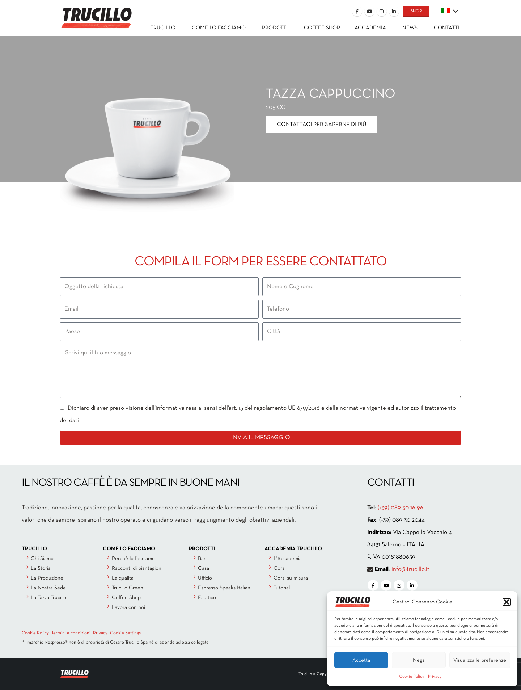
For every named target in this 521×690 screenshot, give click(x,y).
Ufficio (205, 578)
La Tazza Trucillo (48, 597)
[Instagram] (382, 11)
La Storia (41, 568)
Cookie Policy (411, 676)
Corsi (279, 568)
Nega (419, 660)
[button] (506, 602)
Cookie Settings (125, 633)
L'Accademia (288, 558)
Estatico (207, 597)
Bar (202, 558)
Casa (203, 568)
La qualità (123, 578)
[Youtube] (369, 11)
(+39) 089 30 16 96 (400, 507)
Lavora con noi (128, 607)
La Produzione (47, 578)
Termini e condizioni (70, 633)
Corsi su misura (291, 578)
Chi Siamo (42, 558)
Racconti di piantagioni (137, 568)
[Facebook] (357, 11)
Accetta (361, 660)
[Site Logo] (96, 13)
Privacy (435, 676)
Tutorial (282, 587)
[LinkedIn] (394, 11)
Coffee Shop (126, 597)
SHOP (416, 11)
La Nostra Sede (48, 587)
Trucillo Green (127, 587)
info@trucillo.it (410, 569)
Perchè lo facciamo (133, 558)
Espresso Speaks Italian (224, 587)
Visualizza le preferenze (479, 660)
